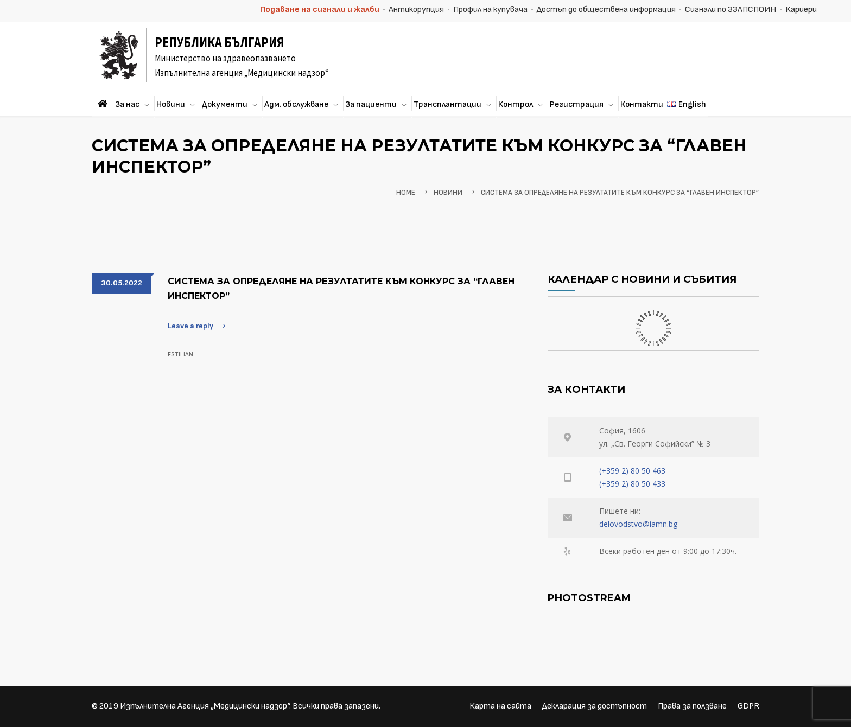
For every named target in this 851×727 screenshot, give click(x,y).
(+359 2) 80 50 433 (632, 484)
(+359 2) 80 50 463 (632, 470)
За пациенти (371, 104)
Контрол (515, 104)
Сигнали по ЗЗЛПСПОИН (730, 9)
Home (405, 192)
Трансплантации (447, 104)
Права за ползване (692, 706)
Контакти (641, 104)
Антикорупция (416, 9)
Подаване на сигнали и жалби (319, 9)
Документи (224, 104)
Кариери (801, 9)
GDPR (748, 706)
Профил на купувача (490, 9)
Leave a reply (190, 325)
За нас (127, 104)
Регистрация (577, 104)
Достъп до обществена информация (606, 9)
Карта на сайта (500, 706)
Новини (170, 104)
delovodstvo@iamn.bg (638, 524)
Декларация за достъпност (594, 706)
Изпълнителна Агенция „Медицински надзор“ (204, 706)
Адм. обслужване (296, 104)
